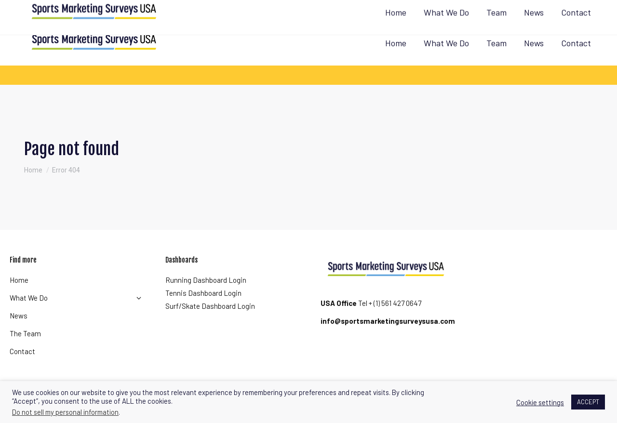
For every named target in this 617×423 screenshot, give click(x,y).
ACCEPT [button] (588, 402)
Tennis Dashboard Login (203, 293)
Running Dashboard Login (205, 280)
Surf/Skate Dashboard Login (210, 306)
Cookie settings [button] (540, 402)
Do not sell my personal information (65, 412)
